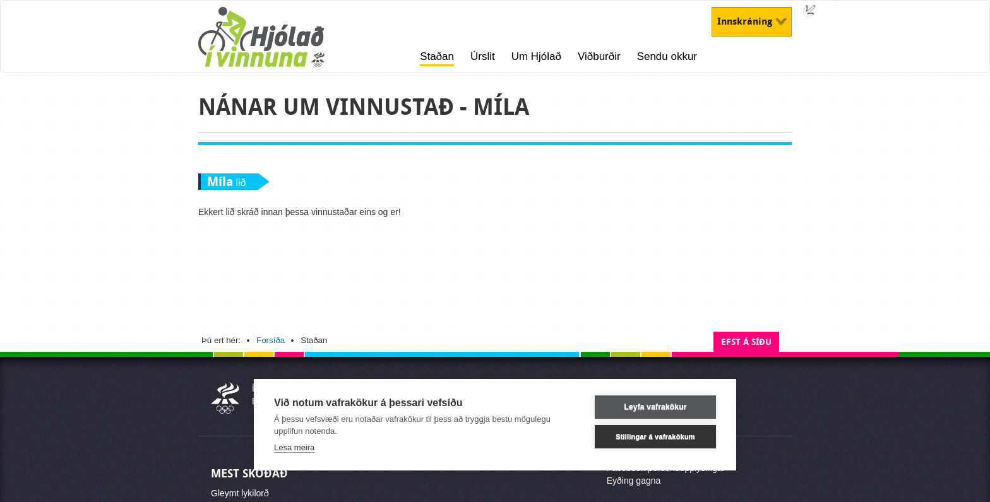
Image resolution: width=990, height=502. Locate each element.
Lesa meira (294, 447)
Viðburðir (599, 56)
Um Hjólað (536, 56)
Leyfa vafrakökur (655, 406)
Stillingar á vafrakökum (655, 436)
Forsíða (270, 340)
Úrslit (482, 56)
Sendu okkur (667, 56)
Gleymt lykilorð (240, 493)
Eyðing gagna (634, 481)
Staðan (437, 56)
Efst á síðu (746, 342)
